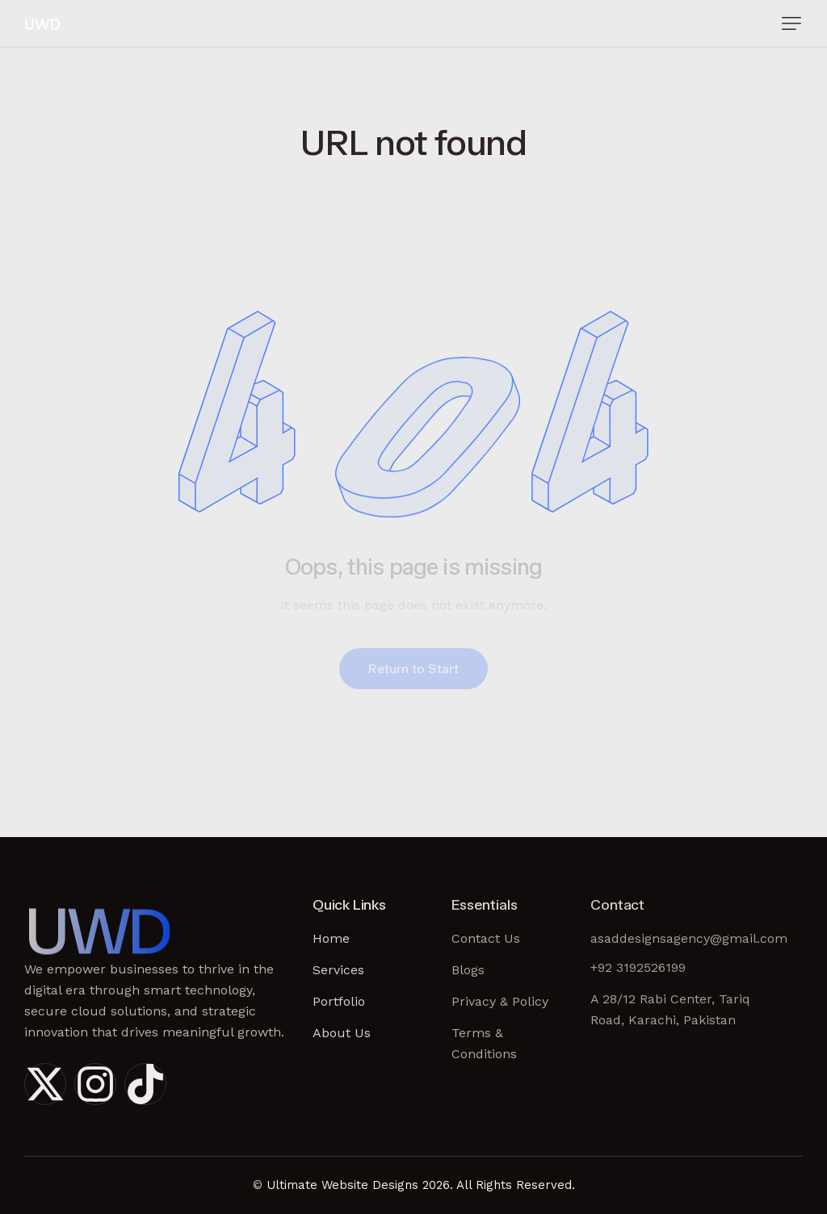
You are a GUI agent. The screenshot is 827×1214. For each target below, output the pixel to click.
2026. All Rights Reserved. (498, 1185)
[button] (791, 23)
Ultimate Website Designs (342, 1185)
